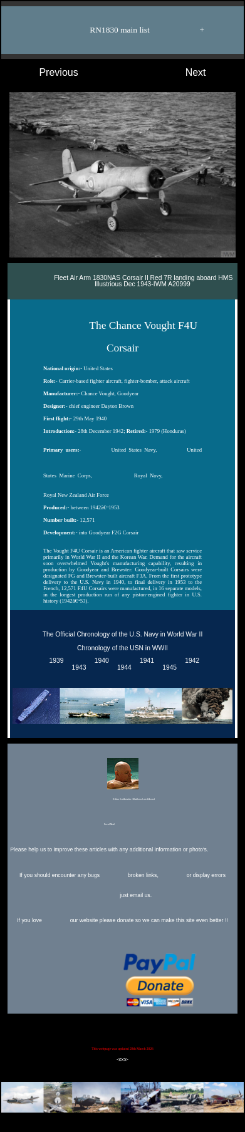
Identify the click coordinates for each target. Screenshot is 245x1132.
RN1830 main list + (128, 30)
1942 (191, 660)
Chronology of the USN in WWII (122, 648)
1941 (145, 660)
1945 (168, 667)
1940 (100, 660)
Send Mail (121, 824)
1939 (55, 660)
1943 (77, 667)
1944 (122, 667)
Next (208, 73)
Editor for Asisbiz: (122, 780)
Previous (46, 73)
